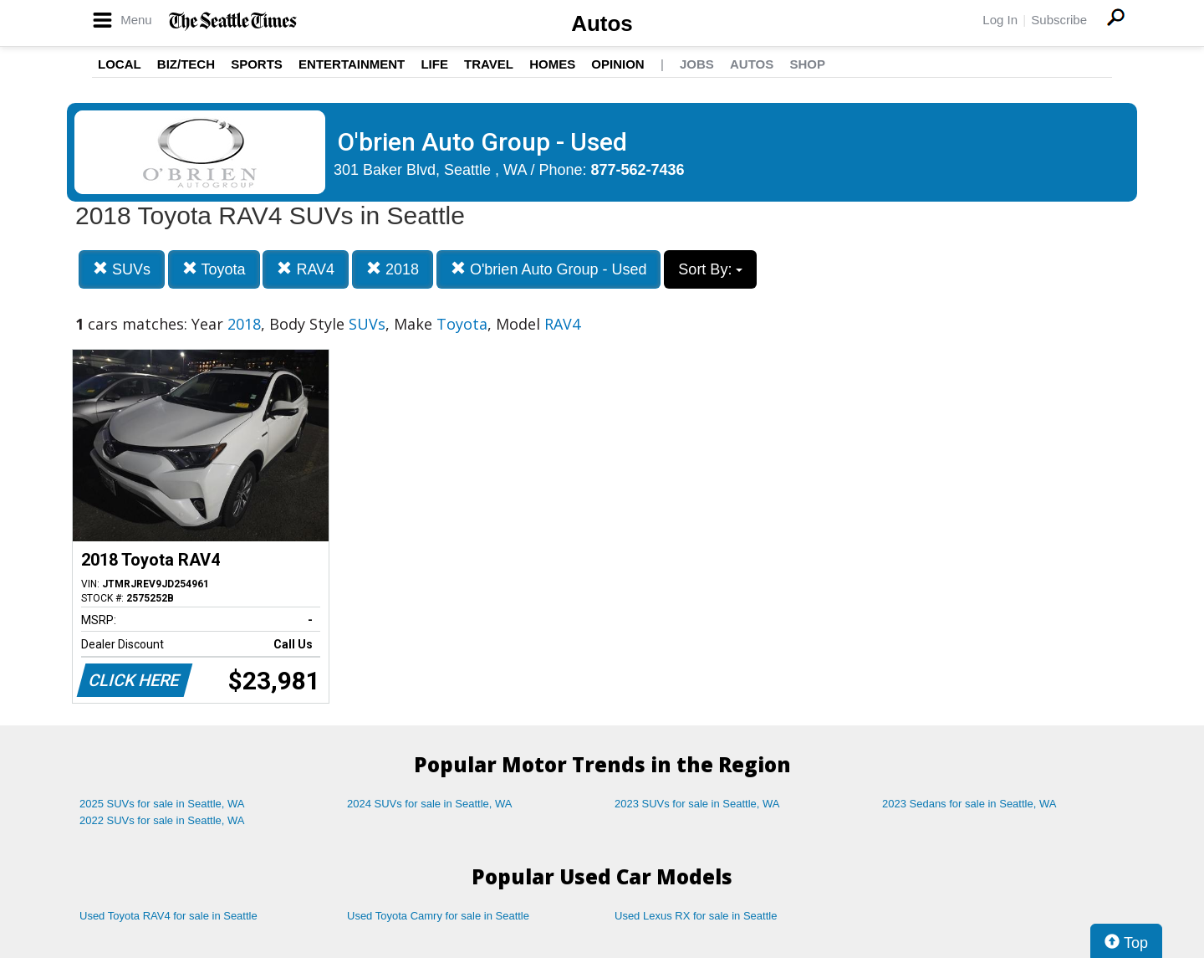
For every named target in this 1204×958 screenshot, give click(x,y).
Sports (257, 64)
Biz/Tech (186, 64)
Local (119, 64)
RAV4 (305, 269)
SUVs (121, 269)
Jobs (697, 64)
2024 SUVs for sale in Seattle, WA (430, 803)
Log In (1000, 20)
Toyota (214, 269)
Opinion (617, 64)
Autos (602, 23)
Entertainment (351, 64)
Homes (552, 64)
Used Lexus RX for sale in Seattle (696, 915)
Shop (807, 64)
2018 (392, 269)
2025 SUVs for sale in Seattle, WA (162, 803)
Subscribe (1059, 20)
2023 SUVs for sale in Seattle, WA (697, 803)
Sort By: (710, 269)
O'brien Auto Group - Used (549, 269)
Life (434, 64)
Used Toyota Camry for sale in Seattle (438, 915)
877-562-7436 (638, 169)
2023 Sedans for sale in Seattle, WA (969, 803)
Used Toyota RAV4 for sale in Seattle (168, 915)
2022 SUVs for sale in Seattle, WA (162, 820)
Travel (488, 64)
